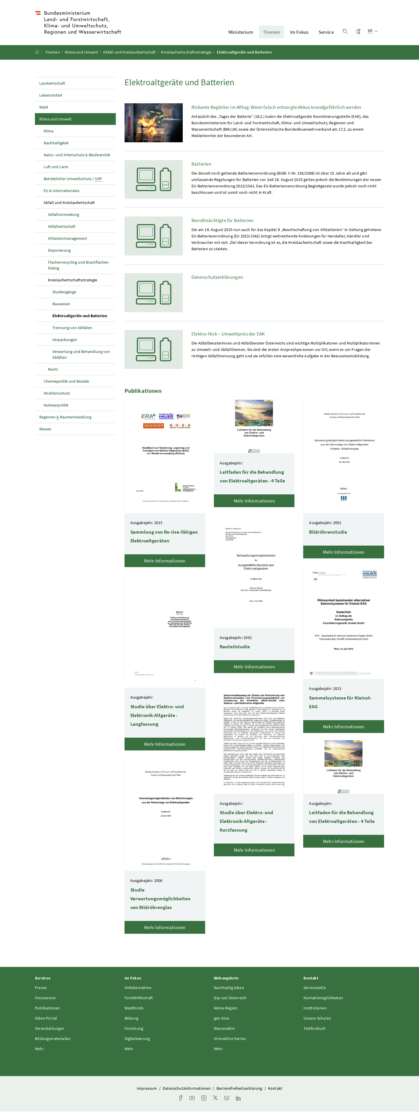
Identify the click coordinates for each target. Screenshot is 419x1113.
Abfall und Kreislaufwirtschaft (129, 53)
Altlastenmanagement (67, 239)
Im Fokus (299, 33)
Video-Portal (46, 1020)
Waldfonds (134, 1009)
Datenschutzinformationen (187, 1090)
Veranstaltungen (50, 1030)
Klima (49, 132)
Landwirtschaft (52, 84)
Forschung (134, 1030)
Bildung (131, 1020)
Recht (53, 370)
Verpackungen (64, 341)
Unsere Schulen (317, 1020)
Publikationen (47, 1009)
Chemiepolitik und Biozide (66, 382)
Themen (271, 33)
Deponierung (59, 251)
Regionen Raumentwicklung (65, 418)
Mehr (39, 1050)
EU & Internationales (61, 192)
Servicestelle (314, 989)
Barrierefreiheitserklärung (239, 1090)
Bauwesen (61, 305)
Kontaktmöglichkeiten (323, 999)
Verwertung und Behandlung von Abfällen (81, 355)
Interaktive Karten (230, 1040)
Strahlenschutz (57, 394)
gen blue (221, 1020)
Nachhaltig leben (229, 989)
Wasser (45, 430)
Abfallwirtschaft (61, 227)
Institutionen (315, 1009)
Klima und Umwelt (81, 53)
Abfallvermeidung (63, 216)
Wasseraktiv (224, 1030)
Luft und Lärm (56, 168)
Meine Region (225, 1009)
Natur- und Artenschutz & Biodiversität (77, 156)
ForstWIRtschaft (139, 999)
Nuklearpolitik (56, 406)
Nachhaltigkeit (56, 144)
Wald (43, 108)
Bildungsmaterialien (53, 1040)
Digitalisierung (137, 1040)
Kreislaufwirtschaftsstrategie (186, 53)
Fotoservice (45, 999)
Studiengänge (64, 293)
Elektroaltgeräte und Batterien (84, 317)
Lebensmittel (50, 96)
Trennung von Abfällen (72, 329)
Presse (41, 989)
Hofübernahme (138, 989)
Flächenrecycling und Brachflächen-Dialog (78, 266)
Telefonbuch (314, 1030)
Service (326, 33)
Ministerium (240, 33)
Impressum (147, 1090)
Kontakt (275, 1090)
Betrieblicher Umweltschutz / (73, 180)
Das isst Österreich (230, 999)
